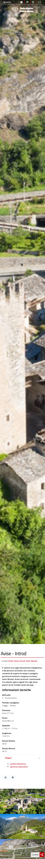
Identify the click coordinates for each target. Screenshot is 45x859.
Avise (16, 660)
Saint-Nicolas (31, 660)
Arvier (10, 660)
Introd (22, 660)
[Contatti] (21, 2)
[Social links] (27, 2)
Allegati (8, 757)
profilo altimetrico (18, 763)
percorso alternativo (19, 766)
